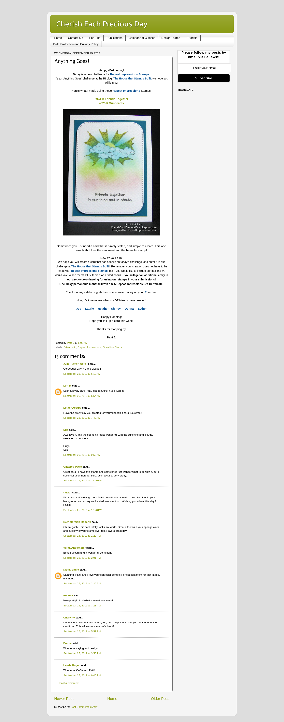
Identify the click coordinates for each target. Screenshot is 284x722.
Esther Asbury (72, 407)
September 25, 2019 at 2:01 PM (82, 557)
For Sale (94, 37)
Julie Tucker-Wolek (75, 363)
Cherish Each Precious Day (101, 23)
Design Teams (170, 37)
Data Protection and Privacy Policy (76, 44)
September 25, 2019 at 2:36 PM (82, 583)
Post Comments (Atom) (84, 706)
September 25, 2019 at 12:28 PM (82, 510)
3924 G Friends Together (111, 99)
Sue (65, 429)
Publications (114, 37)
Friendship (70, 347)
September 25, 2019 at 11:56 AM (82, 480)
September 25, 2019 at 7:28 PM (82, 605)
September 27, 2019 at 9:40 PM (82, 675)
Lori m (67, 385)
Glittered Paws (72, 466)
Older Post (160, 699)
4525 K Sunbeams (111, 103)
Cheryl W (69, 617)
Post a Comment (69, 683)
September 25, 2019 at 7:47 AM (82, 417)
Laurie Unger (71, 665)
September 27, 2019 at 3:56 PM (82, 653)
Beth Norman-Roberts (77, 521)
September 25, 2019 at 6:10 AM (82, 373)
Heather (68, 595)
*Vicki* (67, 492)
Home (58, 37)
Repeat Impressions (89, 347)
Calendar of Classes (142, 37)
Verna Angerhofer (74, 547)
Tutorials (191, 37)
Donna (67, 643)
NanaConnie (71, 569)
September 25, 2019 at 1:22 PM (82, 535)
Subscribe (203, 78)
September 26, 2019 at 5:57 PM (82, 631)
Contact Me (75, 37)
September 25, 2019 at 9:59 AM (82, 454)
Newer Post (64, 699)
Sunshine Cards (112, 347)
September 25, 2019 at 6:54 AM (82, 395)
